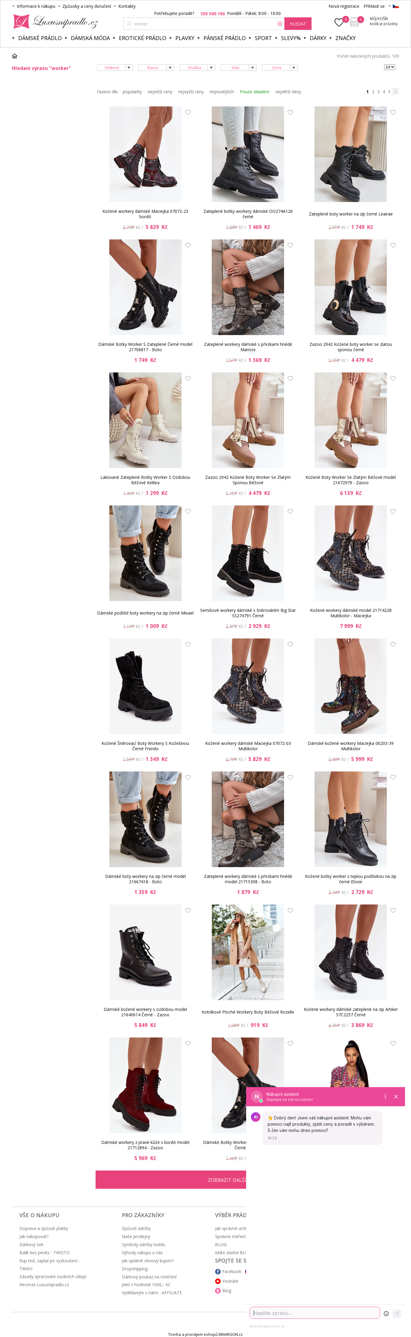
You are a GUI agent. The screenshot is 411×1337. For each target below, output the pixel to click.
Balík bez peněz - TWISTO (44, 1252)
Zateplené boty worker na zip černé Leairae (351, 214)
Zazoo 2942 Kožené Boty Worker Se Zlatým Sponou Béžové (248, 479)
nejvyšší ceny (191, 91)
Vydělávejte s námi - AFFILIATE (152, 1292)
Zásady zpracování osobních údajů (53, 1276)
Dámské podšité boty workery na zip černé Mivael (145, 613)
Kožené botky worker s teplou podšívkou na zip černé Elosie (350, 878)
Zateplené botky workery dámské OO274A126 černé (248, 213)
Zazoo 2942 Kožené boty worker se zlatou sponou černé (350, 346)
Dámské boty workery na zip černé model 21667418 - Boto (145, 878)
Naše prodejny (136, 1236)
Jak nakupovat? (33, 1236)
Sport (263, 38)
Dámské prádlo (40, 38)
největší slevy (288, 91)
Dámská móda (90, 38)
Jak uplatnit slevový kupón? (148, 1260)
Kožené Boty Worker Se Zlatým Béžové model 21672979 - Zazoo (351, 479)
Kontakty (127, 6)
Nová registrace (344, 6)
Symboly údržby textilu (143, 1244)
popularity (132, 91)
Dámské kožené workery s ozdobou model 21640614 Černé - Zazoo (145, 1011)
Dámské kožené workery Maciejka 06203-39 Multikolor (351, 745)
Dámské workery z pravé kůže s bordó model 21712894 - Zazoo (145, 1144)
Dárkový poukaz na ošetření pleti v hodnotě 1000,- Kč (149, 1280)
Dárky (318, 38)
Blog (226, 1290)
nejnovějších (222, 91)
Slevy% (291, 38)
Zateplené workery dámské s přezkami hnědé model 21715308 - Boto (248, 878)
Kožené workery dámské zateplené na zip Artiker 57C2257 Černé (351, 1011)
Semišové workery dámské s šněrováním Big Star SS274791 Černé (248, 612)
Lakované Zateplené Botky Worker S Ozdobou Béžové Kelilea (145, 479)
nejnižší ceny (160, 91)
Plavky (184, 38)
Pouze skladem (254, 91)
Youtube (230, 1281)
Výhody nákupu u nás (142, 1252)
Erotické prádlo (142, 38)
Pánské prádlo (224, 38)
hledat (298, 24)
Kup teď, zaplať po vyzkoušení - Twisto (49, 1264)
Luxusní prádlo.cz (54, 21)
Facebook (231, 1271)
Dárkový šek (31, 1244)
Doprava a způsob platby (43, 1228)
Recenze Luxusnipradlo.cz (44, 1284)
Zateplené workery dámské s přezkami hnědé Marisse (248, 346)
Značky (345, 38)
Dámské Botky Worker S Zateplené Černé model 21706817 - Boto (145, 346)
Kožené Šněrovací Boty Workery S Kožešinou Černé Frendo (145, 745)
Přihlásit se (374, 6)
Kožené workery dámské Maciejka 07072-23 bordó (145, 213)
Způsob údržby (136, 1228)
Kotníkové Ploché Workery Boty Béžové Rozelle (248, 1012)
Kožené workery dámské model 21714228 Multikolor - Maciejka (351, 612)
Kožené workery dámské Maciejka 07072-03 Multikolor (248, 745)
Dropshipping (135, 1269)
